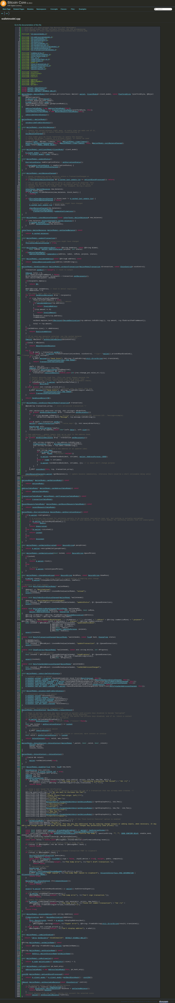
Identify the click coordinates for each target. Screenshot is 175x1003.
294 (17, 496)
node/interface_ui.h (40, 59)
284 (17, 480)
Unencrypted (41, 526)
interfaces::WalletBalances (38, 189)
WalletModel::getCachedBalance (61, 230)
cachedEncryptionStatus (38, 165)
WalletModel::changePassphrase (40, 575)
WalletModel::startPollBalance (40, 127)
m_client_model (32, 153)
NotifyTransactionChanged (44, 637)
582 (17, 958)
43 (17, 94)
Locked (39, 533)
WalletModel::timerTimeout (75, 142)
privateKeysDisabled (66, 830)
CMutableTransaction (35, 778)
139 (17, 248)
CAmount (29, 273)
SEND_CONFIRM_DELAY (129, 833)
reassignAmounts (51, 373)
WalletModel (50, 586)
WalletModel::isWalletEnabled (39, 935)
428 (17, 710)
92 (17, 173)
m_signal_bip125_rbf (47, 772)
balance (47, 990)
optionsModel (38, 483)
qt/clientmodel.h (38, 39)
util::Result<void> (37, 920)
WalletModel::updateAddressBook (40, 248)
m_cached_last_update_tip (69, 180)
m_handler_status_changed (37, 680)
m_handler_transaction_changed (39, 683)
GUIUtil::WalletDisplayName (44, 954)
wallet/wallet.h (38, 69)
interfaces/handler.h (40, 54)
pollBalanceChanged (34, 134)
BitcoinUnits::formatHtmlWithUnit (61, 802)
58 (17, 119)
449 (17, 743)
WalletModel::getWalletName (41, 943)
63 (17, 127)
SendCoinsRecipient (44, 295)
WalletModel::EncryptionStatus (35, 512)
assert (28, 593)
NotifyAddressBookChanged (44, 608)
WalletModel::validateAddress (39, 259)
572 (17, 943)
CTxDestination (39, 444)
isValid (37, 882)
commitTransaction (46, 423)
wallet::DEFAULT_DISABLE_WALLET (41, 91)
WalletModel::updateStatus (38, 159)
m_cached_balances (64, 221)
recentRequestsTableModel (37, 111)
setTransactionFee (49, 369)
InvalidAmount (50, 312)
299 (17, 504)
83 (17, 159)
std (35, 99)
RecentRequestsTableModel (66, 111)
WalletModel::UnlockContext (34, 710)
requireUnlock (42, 730)
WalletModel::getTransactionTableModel (61, 496)
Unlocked (40, 539)
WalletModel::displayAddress (39, 914)
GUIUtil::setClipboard (39, 871)
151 (17, 267)
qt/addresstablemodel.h (41, 37)
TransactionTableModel (62, 110)
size (84, 430)
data (72, 430)
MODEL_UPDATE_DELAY (46, 145)
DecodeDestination (71, 320)
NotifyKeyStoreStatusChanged (46, 597)
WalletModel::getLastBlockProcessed (45, 974)
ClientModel (92, 94)
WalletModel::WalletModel (33, 94)
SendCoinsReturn (39, 398)
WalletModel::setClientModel (39, 149)
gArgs (34, 938)
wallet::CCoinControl (36, 88)
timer (35, 142)
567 (17, 935)
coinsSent (40, 469)
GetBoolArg (42, 938)
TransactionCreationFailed (51, 362)
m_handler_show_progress (36, 684)
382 (17, 637)
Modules (30, 9)
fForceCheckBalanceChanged (42, 180)
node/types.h (37, 61)
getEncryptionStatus (71, 162)
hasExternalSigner (97, 830)
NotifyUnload (39, 586)
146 (17, 259)
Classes (64, 9)
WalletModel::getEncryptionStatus (65, 512)
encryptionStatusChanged (47, 167)
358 (17, 597)
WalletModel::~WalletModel (33, 119)
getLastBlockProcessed (94, 180)
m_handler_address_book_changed (40, 681)
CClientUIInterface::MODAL (33, 874)
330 (17, 553)
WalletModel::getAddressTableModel (55, 488)
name (50, 450)
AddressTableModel (56, 108)
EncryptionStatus (33, 162)
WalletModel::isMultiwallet (38, 958)
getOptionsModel (85, 802)
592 (17, 974)
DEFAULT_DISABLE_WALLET (75, 938)
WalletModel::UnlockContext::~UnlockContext (42, 754)
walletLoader (44, 962)
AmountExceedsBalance (45, 346)
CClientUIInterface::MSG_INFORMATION (117, 873)
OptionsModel (27, 480)
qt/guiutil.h (37, 42)
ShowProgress (39, 650)
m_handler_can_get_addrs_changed (40, 686)
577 (17, 950)
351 (17, 586)
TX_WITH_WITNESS (44, 428)
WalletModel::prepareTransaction (64, 267)
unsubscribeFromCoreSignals (38, 123)
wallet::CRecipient (35, 89)
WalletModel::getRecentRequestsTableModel (65, 504)
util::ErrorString (94, 358)
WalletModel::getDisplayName (42, 950)
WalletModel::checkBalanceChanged (41, 218)
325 (17, 545)
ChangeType (64, 612)
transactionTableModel (35, 110)
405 (17, 673)
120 (17, 218)
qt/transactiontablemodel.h (43, 50)
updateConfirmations (64, 211)
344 (17, 575)
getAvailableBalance (52, 339)
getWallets (57, 962)
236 (17, 403)
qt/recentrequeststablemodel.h (45, 47)
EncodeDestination (75, 615)
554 (17, 914)
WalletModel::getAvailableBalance (44, 982)
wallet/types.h (37, 67)
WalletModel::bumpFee (35, 767)
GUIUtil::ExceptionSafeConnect (39, 143)
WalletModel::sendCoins (36, 403)
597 (17, 982)
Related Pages (18, 9)
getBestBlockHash (71, 977)
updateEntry (52, 254)
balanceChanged (48, 221)
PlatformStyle (124, 94)
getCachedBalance (79, 988)
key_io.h (35, 58)
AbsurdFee (44, 384)
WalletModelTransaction (90, 267)
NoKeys (42, 523)
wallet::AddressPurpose (52, 249)
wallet (82, 94)
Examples (82, 9)
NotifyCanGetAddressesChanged (46, 664)
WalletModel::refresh (35, 966)
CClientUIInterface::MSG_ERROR (61, 360)
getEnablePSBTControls (84, 832)
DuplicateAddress (43, 331)
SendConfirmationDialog (64, 833)
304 (17, 512)
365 (17, 608)
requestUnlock (61, 881)
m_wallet (29, 99)
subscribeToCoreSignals (36, 115)
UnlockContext (42, 721)
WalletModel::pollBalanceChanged (107, 143)
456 (17, 754)
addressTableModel (34, 108)
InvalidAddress (50, 306)
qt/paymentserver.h (39, 45)
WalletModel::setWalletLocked (39, 553)
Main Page (6, 9)
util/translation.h (39, 64)
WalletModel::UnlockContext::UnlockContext (41, 743)
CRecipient (57, 320)
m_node (28, 102)
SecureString (68, 545)
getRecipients (80, 276)
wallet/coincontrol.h (40, 66)
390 (17, 650)
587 (17, 966)
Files (73, 9)
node (46, 102)
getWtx (40, 270)
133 (17, 238)
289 (17, 488)
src (2, 13)
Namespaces (42, 9)
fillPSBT (56, 859)
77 (17, 149)
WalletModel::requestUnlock (59, 710)
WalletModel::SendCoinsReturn (35, 267)
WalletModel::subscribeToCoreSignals (43, 673)
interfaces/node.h (39, 56)
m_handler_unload (33, 678)
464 (17, 767)
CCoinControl (126, 267)
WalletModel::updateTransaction (40, 238)
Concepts (54, 9)
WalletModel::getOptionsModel (48, 480)
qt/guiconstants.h (39, 40)
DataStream (34, 426)
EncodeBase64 (56, 871)
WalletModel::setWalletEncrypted (41, 545)
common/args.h (37, 53)
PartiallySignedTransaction (41, 855)
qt (7, 13)
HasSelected (55, 987)
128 (17, 230)
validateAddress (44, 303)
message (43, 358)
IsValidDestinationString (43, 262)
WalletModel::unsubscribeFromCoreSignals (44, 691)
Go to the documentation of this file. (28, 25)
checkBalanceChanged (38, 208)
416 (17, 691)
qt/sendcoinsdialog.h (40, 48)
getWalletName (64, 954)
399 (17, 664)
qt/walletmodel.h (38, 34)
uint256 (29, 191)
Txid (89, 637)
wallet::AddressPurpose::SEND (93, 457)
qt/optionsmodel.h (39, 43)
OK (37, 284)
